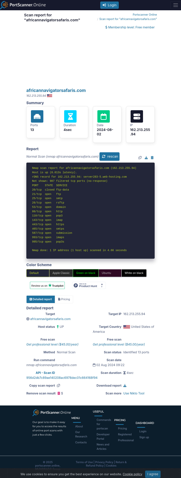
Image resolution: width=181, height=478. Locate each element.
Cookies (111, 465)
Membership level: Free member (130, 27)
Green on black (85, 273)
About (79, 426)
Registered (125, 434)
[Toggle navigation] (175, 5)
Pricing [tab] (64, 299)
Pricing (122, 428)
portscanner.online (47, 465)
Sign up (144, 437)
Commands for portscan (104, 424)
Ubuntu (106, 273)
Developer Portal (103, 436)
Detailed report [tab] (41, 299)
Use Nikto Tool (133, 393)
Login (110, 5)
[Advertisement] (90, 59)
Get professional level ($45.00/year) (52, 344)
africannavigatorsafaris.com (56, 90)
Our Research (81, 434)
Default (34, 273)
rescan (110, 156)
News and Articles (103, 446)
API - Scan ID (45, 373)
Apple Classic (61, 273)
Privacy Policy (104, 462)
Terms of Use (84, 462)
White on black (134, 273)
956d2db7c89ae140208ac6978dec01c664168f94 (62, 378)
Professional (126, 440)
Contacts (81, 442)
